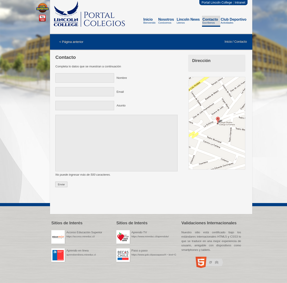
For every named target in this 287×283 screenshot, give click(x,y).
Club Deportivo (233, 22)
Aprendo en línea (77, 250)
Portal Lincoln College (217, 2)
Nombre (122, 78)
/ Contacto (240, 41)
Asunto (121, 105)
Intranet (240, 2)
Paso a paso (139, 250)
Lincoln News (188, 22)
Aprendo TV (139, 232)
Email (120, 91)
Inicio (149, 22)
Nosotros (166, 22)
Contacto (210, 22)
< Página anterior (71, 42)
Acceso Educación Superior (84, 232)
